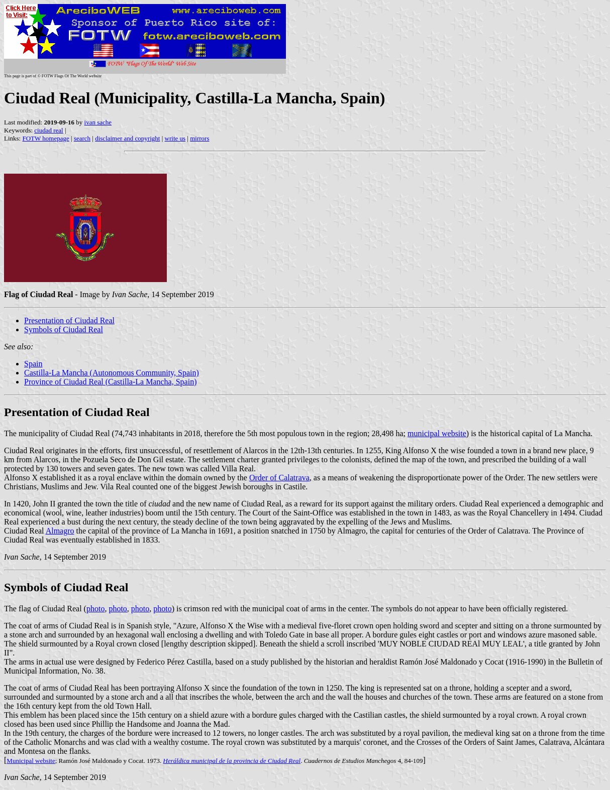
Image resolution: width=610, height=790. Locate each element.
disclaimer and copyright (127, 138)
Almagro (60, 530)
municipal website (437, 433)
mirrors (199, 138)
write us (175, 138)
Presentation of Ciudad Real (69, 320)
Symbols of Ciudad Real (63, 329)
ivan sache (98, 122)
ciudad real (48, 130)
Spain (33, 363)
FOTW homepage (45, 138)
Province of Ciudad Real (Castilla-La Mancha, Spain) (110, 381)
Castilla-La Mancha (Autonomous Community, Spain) (111, 372)
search (82, 138)
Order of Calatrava (279, 477)
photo (95, 608)
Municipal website (31, 760)
